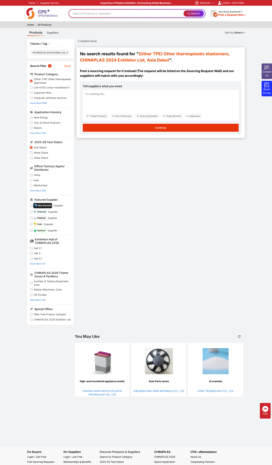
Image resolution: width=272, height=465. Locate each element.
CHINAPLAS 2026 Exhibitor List (52, 319)
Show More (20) (38, 133)
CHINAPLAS (162, 452)
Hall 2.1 (38, 248)
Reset (67, 65)
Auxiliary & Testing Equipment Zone (51, 283)
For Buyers (34, 452)
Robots (38, 127)
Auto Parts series (159, 381)
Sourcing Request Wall (203, 71)
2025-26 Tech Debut (112, 461)
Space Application (164, 461)
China (37, 174)
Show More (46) (38, 190)
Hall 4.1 (38, 258)
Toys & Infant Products (47, 122)
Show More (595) (38, 103)
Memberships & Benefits (77, 461)
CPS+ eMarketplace (203, 452)
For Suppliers (72, 452)
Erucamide (215, 381)
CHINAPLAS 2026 (164, 456)
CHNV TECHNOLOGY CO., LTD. (216, 390)
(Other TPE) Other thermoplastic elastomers (52, 81)
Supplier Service (49, 2)
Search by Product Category (116, 456)
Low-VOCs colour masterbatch (51, 87)
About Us (195, 456)
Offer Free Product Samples (50, 314)
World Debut (41, 152)
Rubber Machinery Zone (48, 289)
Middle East (41, 185)
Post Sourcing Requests (40, 461)
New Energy (41, 117)
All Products (44, 24)
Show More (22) (38, 300)
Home (32, 2)
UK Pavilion (40, 294)
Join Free (77, 456)
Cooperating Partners (202, 461)
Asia (36, 180)
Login (66, 456)
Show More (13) (37, 263)
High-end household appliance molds (102, 381)
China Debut (41, 157)
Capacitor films (42, 92)
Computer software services (50, 97)
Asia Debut (40, 147)
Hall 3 (37, 253)
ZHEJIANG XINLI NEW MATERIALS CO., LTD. (159, 390)
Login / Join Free (36, 456)
